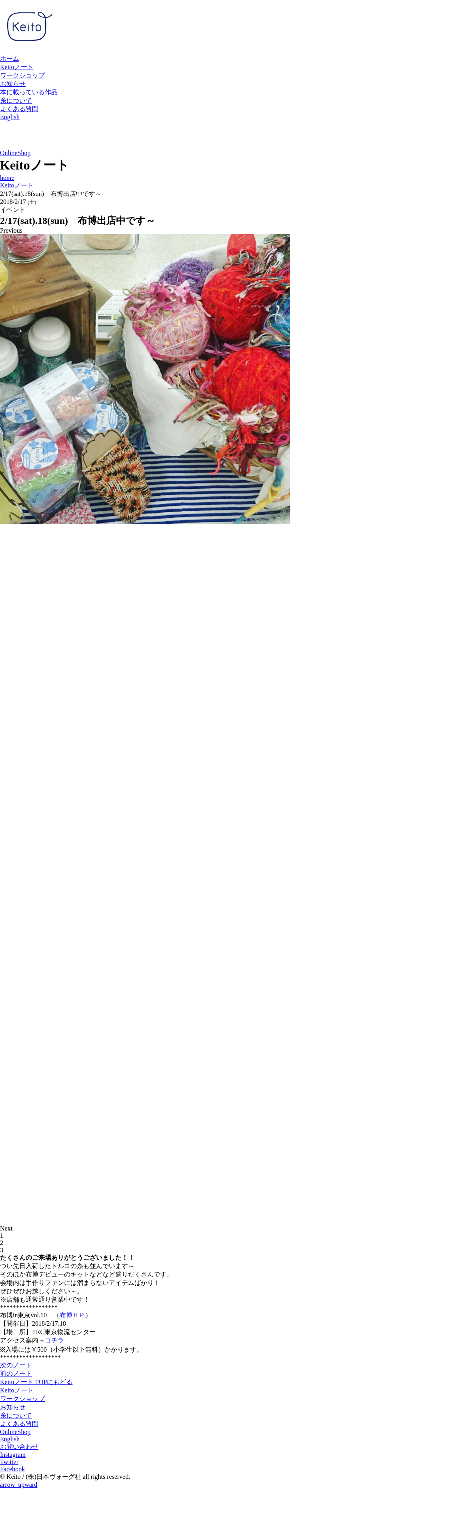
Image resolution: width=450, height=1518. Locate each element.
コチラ (54, 1340)
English (10, 117)
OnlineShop (15, 153)
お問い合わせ (19, 1446)
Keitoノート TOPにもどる (36, 1381)
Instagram (13, 1454)
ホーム (9, 58)
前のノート (16, 1373)
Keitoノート (17, 67)
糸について (16, 100)
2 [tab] (1, 1242)
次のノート (16, 1365)
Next (6, 1228)
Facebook (12, 1469)
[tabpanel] (225, 380)
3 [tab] (1, 1250)
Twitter (9, 1461)
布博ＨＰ (72, 1315)
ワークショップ (22, 75)
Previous (11, 230)
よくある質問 (19, 109)
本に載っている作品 (29, 92)
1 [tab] (1, 1235)
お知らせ (13, 83)
